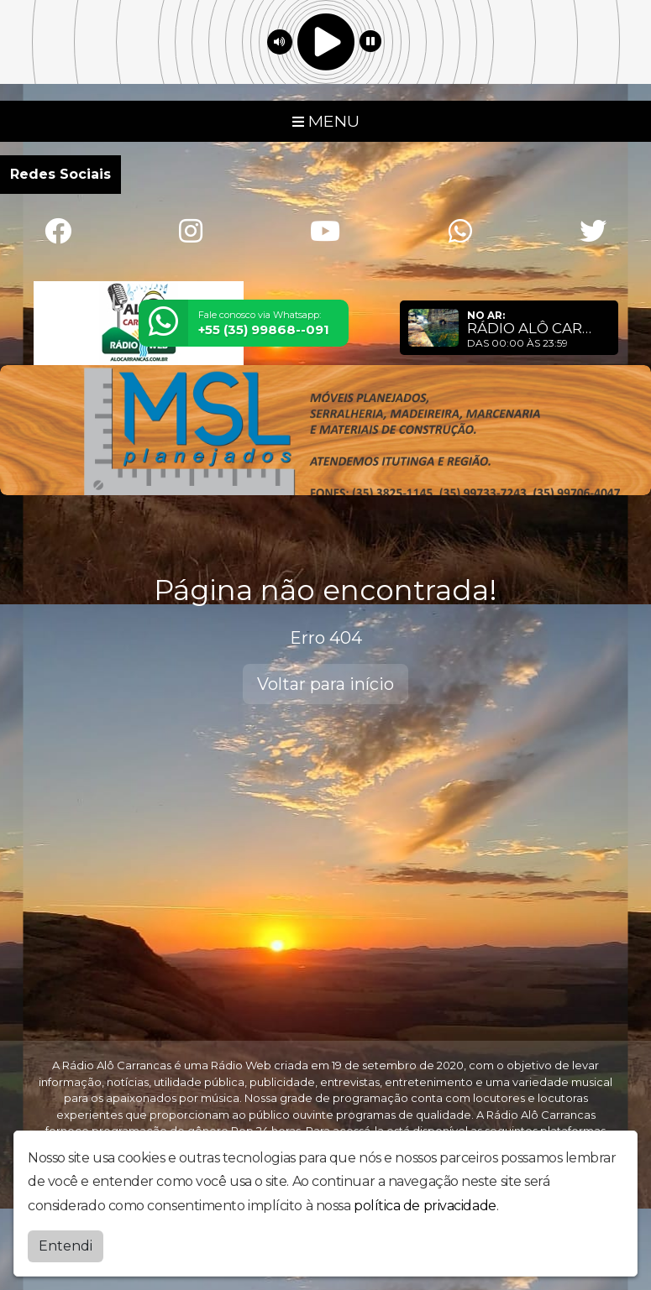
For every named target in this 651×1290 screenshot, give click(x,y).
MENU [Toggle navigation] (326, 121)
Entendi (65, 1246)
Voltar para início (325, 684)
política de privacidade (425, 1206)
